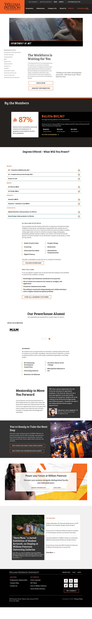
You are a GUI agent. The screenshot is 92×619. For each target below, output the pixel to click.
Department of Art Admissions (12, 52)
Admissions (40, 8)
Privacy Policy (78, 599)
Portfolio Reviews (9, 54)
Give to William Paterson (38, 586)
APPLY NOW (40, 83)
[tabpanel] (14, 330)
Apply (61, 2)
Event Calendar (35, 580)
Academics (29, 8)
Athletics (71, 8)
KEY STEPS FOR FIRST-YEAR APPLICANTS (27, 446)
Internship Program (9, 70)
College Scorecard (33, 263)
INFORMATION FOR (73, 2)
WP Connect (71, 591)
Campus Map (14, 583)
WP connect (33, 2)
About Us (63, 8)
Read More (16, 557)
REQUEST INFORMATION (41, 88)
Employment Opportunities (18, 580)
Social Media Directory (37, 589)
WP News (33, 583)
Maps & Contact (46, 2)
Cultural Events (82, 8)
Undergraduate (8, 57)
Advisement (7, 61)
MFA (5, 59)
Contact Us (7, 66)
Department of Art (10, 50)
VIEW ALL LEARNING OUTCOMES (36, 297)
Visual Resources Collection (11, 77)
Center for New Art (9, 75)
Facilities (6, 68)
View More (49, 552)
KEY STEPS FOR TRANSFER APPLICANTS (27, 451)
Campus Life (52, 8)
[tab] (42, 338)
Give (55, 2)
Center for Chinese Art (10, 73)
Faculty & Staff (8, 63)
